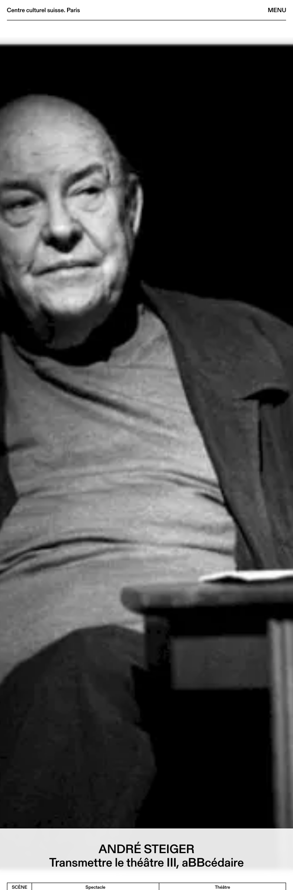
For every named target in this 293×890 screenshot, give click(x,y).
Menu (277, 10)
